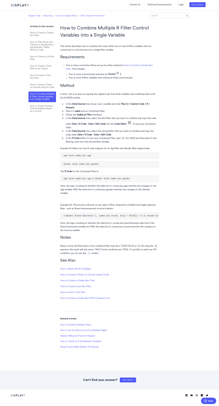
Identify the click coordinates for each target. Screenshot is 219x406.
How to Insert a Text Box (72, 293)
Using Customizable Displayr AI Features (79, 348)
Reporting (48, 16)
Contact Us (134, 5)
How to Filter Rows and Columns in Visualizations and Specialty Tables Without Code (41, 46)
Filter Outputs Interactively (92, 16)
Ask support (127, 381)
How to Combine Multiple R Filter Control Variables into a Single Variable (42, 96)
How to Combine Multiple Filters (75, 326)
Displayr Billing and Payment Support (77, 337)
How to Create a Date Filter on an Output (40, 67)
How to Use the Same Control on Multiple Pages (83, 331)
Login (181, 5)
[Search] (170, 15)
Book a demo (197, 5)
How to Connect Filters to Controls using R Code (84, 276)
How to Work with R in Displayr (75, 270)
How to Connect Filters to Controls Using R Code (42, 86)
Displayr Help (34, 16)
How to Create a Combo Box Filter (42, 34)
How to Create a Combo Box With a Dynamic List (85, 299)
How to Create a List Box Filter (42, 58)
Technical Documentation (159, 5)
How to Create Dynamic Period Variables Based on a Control (41, 108)
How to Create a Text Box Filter (40, 76)
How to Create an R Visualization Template (80, 342)
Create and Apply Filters (66, 16)
